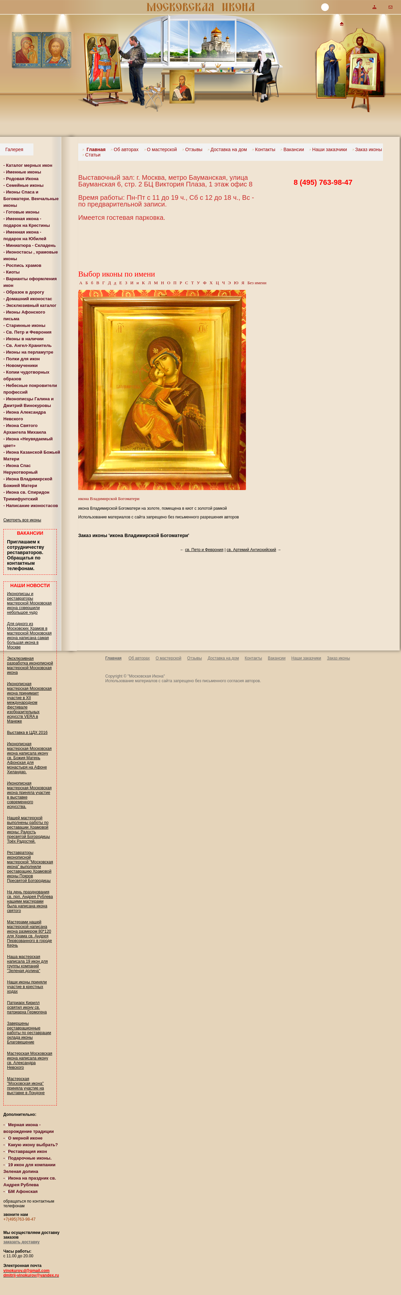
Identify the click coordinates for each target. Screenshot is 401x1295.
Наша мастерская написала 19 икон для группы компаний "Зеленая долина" (27, 963)
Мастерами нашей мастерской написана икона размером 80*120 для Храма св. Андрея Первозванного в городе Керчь (29, 934)
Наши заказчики (328, 149)
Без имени (256, 282)
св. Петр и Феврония (204, 549)
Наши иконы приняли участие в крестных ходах (27, 987)
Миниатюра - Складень (31, 245)
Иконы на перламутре (29, 352)
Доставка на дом (227, 149)
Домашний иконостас (29, 298)
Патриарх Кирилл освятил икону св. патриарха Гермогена (27, 1007)
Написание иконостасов (32, 505)
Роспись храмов (23, 265)
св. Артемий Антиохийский (251, 549)
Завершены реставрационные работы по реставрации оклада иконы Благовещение (29, 1032)
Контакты (263, 149)
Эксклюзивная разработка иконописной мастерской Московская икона (30, 665)
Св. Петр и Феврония (28, 332)
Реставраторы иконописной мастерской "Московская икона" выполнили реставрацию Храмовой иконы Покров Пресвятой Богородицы (30, 866)
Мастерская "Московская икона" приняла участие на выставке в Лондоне (26, 1085)
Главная (94, 149)
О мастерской (161, 149)
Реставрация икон (26, 1151)
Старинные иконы (25, 325)
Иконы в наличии (25, 338)
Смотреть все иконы (22, 520)
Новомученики (22, 365)
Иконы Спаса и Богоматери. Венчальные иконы (30, 198)
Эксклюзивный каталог (31, 305)
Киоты (13, 272)
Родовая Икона (22, 178)
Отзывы (192, 149)
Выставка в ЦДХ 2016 (27, 732)
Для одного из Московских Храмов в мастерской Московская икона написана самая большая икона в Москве (29, 635)
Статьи (91, 154)
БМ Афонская (22, 1191)
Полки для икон (23, 358)
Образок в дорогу (25, 292)
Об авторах (125, 149)
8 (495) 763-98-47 (323, 182)
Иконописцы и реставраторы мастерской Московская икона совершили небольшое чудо (29, 603)
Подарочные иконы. (28, 1158)
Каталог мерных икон (29, 165)
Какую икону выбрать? (32, 1144)
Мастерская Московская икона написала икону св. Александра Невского (29, 1060)
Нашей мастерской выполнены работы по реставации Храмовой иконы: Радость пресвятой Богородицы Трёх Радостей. (28, 830)
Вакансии (292, 149)
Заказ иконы (367, 149)
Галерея (13, 149)
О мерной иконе (24, 1138)
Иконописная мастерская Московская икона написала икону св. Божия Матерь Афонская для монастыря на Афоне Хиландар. (29, 758)
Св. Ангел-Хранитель (29, 345)
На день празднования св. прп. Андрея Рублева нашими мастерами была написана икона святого (30, 901)
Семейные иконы (24, 185)
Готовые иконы (22, 211)
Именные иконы (23, 171)
